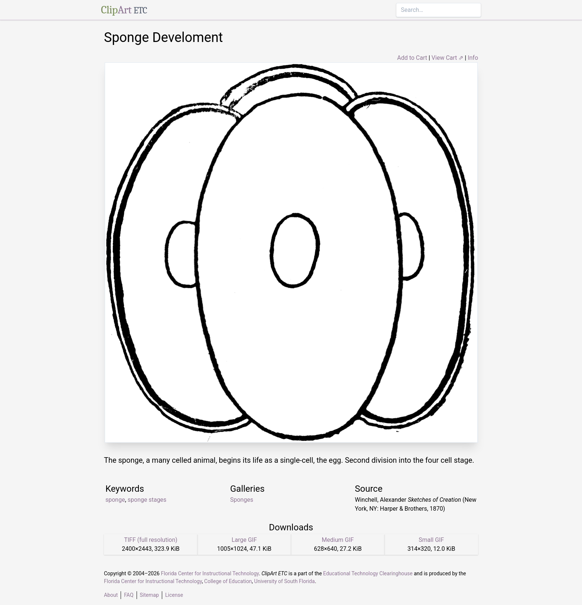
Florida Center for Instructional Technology (210, 573)
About (111, 595)
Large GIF (244, 539)
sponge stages (147, 499)
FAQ (128, 595)
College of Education (228, 581)
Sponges (241, 499)
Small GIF (431, 539)
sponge (115, 499)
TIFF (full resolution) (150, 539)
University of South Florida (284, 581)
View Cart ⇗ (448, 57)
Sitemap (149, 595)
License (174, 595)
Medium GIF (338, 539)
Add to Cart (412, 57)
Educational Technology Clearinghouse (368, 573)
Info (473, 57)
